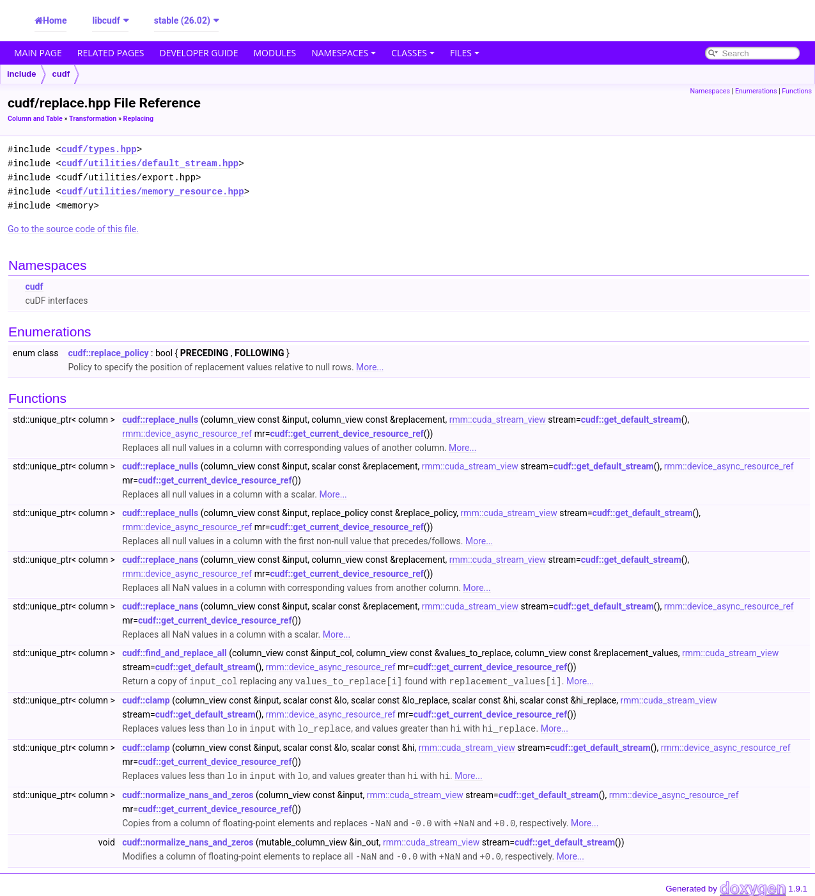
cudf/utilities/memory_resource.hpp (152, 191)
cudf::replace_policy (108, 353)
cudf (61, 74)
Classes (413, 53)
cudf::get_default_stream (631, 419)
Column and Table (35, 118)
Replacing (138, 118)
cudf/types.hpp (99, 149)
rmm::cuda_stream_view (497, 419)
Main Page (38, 53)
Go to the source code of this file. (73, 229)
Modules (275, 53)
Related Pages (110, 53)
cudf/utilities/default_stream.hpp (149, 163)
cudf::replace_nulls (160, 419)
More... (370, 367)
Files (464, 53)
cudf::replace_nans (160, 559)
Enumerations (756, 91)
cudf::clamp (145, 700)
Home (54, 20)
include (21, 74)
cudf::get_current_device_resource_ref (346, 433)
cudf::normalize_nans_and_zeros (187, 793)
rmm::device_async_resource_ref (187, 433)
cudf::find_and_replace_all (174, 653)
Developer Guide (199, 53)
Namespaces (343, 53)
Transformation (92, 118)
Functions (797, 91)
